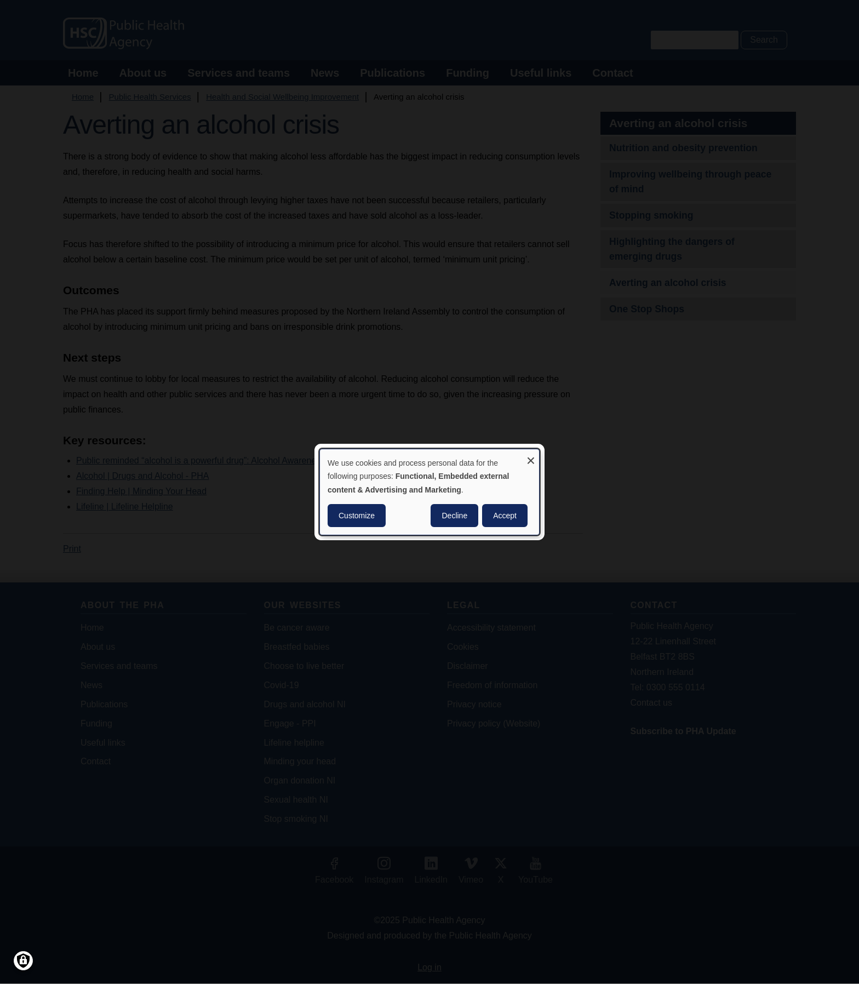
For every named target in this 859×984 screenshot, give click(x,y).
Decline (454, 515)
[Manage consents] (23, 960)
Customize (357, 515)
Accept (505, 515)
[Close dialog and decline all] (531, 456)
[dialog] (429, 492)
